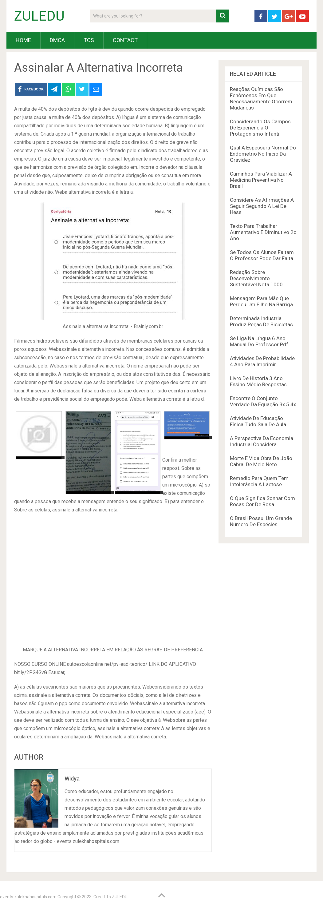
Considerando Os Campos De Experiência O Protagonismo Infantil (260, 127)
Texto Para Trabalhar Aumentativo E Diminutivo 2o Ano (263, 232)
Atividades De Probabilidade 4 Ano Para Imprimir (262, 361)
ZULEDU (39, 16)
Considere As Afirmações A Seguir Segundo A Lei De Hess (262, 206)
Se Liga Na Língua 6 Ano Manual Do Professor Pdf (259, 341)
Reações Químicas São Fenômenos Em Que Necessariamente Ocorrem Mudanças (261, 98)
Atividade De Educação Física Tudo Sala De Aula (258, 421)
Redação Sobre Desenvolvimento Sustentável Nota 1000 (256, 278)
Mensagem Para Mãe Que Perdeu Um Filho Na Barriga (261, 301)
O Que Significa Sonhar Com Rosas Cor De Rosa (262, 501)
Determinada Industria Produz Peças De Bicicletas (261, 321)
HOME (23, 40)
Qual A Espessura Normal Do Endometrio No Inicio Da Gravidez (263, 154)
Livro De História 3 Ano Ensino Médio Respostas (258, 381)
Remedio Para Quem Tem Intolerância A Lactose (259, 481)
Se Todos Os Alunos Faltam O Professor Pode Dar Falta (262, 255)
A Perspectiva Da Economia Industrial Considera (261, 441)
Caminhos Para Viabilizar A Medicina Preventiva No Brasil (261, 180)
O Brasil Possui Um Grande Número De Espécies (261, 521)
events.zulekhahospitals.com (28, 896)
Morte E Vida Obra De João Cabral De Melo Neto (261, 461)
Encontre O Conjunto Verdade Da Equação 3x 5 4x (263, 401)
